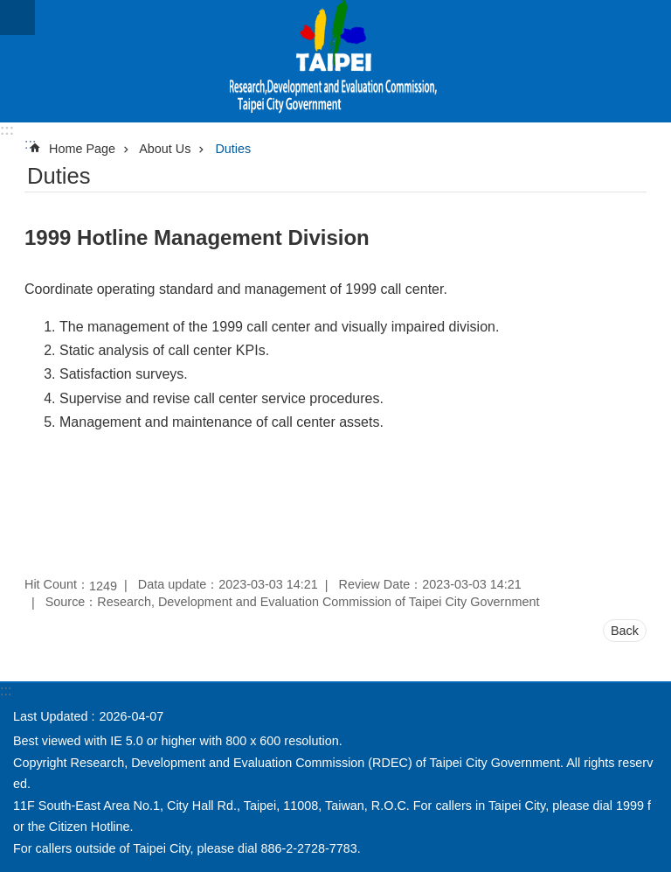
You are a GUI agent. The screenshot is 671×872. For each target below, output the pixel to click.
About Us (164, 149)
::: (7, 129)
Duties (233, 149)
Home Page (82, 149)
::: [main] (30, 143)
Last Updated (50, 716)
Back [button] (625, 631)
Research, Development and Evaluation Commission (335, 61)
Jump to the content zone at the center (9, 9)
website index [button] (17, 17)
